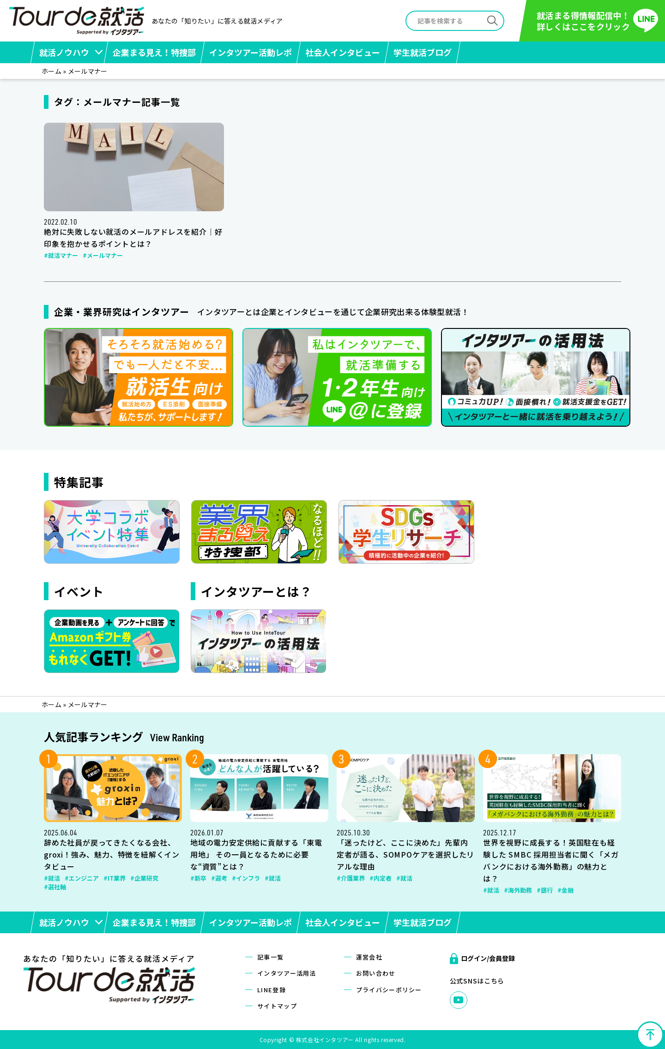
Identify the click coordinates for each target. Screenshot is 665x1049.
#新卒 (198, 878)
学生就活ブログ (422, 52)
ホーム (51, 71)
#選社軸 (55, 886)
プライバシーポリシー (389, 989)
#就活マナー (61, 255)
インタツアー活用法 (286, 973)
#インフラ (246, 878)
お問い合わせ (376, 973)
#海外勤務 (518, 890)
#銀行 (545, 890)
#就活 (52, 878)
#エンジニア (82, 878)
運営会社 (369, 957)
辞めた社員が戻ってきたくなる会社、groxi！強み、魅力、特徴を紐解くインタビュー (112, 854)
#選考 (219, 878)
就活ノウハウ (64, 52)
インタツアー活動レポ (250, 52)
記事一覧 (270, 957)
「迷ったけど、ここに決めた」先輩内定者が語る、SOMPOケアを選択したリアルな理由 (405, 854)
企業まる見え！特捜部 (154, 52)
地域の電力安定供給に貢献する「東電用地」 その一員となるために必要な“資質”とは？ (256, 854)
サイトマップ (277, 1005)
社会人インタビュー (342, 52)
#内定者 (380, 878)
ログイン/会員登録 (488, 958)
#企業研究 (144, 878)
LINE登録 (271, 989)
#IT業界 (114, 878)
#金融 (565, 890)
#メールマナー (103, 255)
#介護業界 (351, 878)
